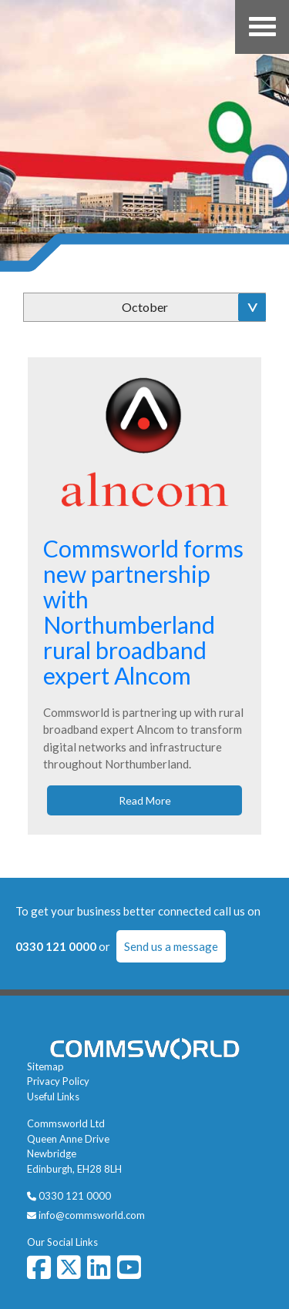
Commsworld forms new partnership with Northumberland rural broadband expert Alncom (143, 611)
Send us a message (171, 946)
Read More (145, 800)
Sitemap (45, 1066)
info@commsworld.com (92, 1215)
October (145, 307)
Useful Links (53, 1096)
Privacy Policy (58, 1081)
